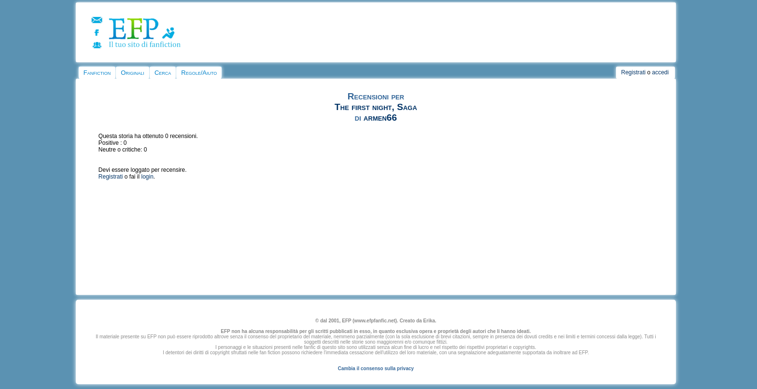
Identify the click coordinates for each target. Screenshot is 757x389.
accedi (660, 72)
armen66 (380, 117)
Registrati (633, 72)
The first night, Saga (376, 107)
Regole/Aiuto (199, 72)
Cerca (162, 72)
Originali (132, 72)
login (147, 176)
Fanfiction (97, 72)
